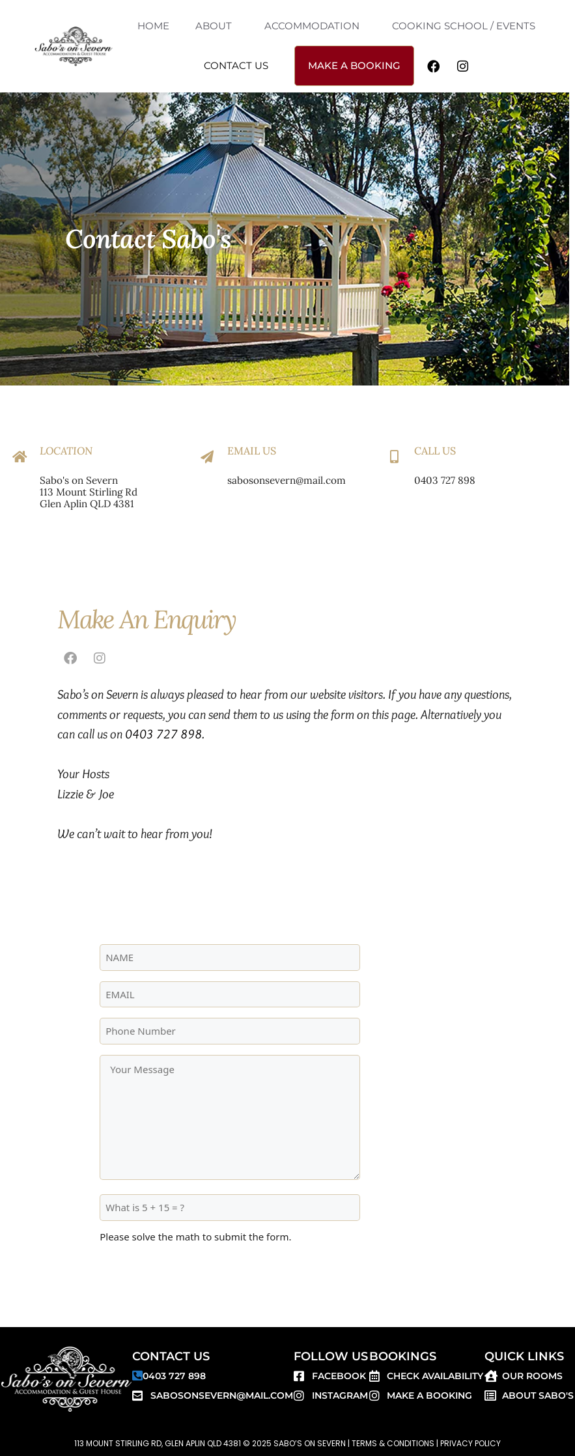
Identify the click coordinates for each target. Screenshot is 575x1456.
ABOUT (213, 26)
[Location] (19, 457)
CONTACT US (236, 65)
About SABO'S (538, 1395)
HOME (153, 26)
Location (66, 450)
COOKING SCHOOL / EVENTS (463, 26)
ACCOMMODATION (311, 26)
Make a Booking (429, 1395)
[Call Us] (393, 457)
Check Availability (435, 1376)
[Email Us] (207, 457)
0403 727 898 (163, 733)
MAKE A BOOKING (354, 65)
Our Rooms (532, 1376)
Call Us (435, 450)
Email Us (251, 450)
